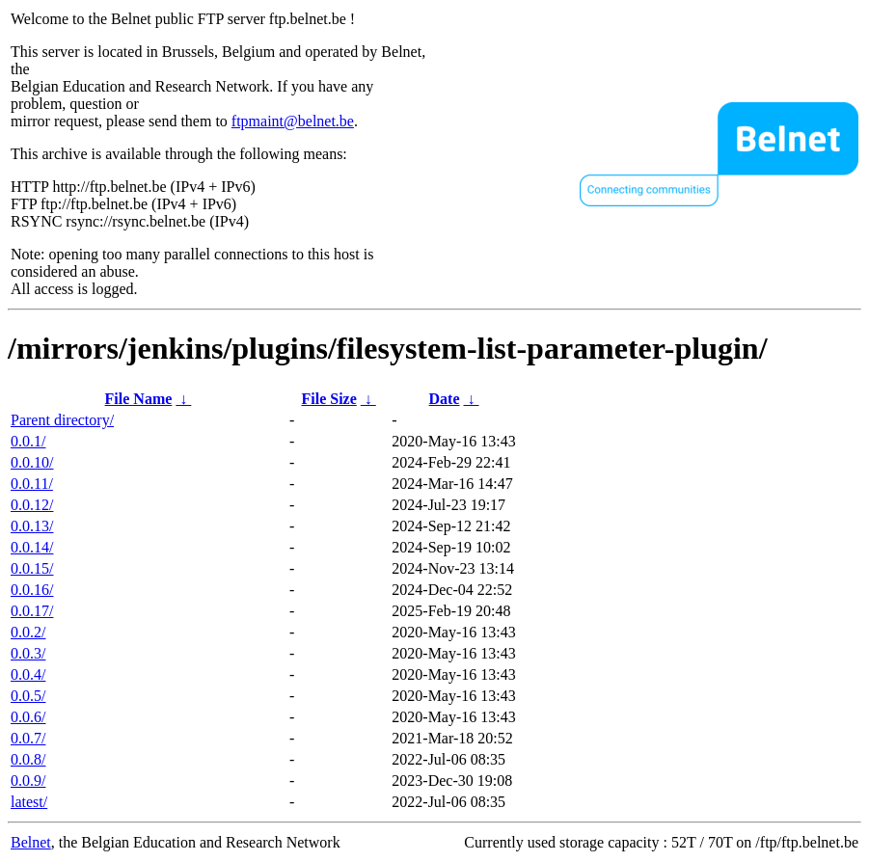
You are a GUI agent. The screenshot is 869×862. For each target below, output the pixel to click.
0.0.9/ (28, 780)
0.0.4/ (28, 674)
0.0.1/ (28, 441)
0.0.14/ (32, 547)
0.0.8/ (28, 759)
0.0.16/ (32, 589)
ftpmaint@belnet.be (292, 121)
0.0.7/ (28, 738)
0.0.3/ (28, 653)
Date (444, 399)
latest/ (29, 802)
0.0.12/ (32, 505)
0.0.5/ (28, 695)
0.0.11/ (32, 483)
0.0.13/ (32, 526)
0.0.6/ (28, 717)
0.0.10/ (32, 462)
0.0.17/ (32, 611)
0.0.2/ (28, 632)
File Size (328, 399)
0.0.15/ (32, 568)
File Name (139, 399)
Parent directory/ (62, 420)
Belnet (31, 842)
